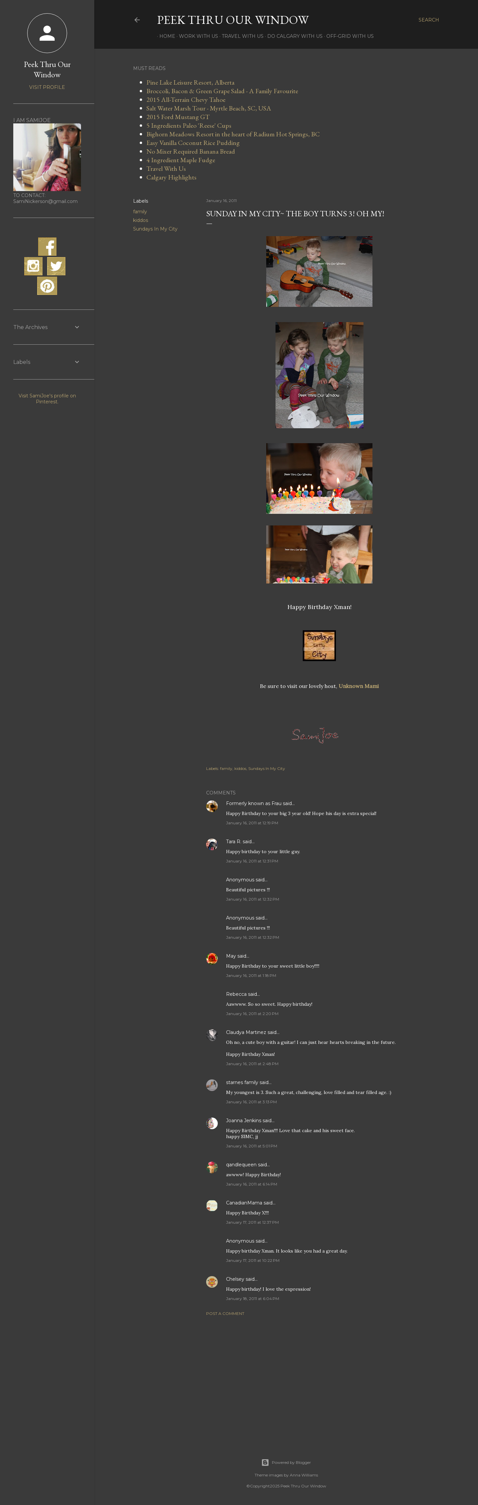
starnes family (242, 1082)
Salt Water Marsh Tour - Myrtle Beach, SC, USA (208, 108)
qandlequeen (241, 1165)
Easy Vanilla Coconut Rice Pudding (193, 142)
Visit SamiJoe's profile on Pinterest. (47, 399)
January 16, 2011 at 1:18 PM (251, 975)
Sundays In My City (155, 229)
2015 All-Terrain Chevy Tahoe (185, 99)
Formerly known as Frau (253, 803)
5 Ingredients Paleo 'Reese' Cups (188, 125)
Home (165, 36)
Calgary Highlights (171, 177)
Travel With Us (240, 36)
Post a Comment (225, 1313)
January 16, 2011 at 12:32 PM (252, 899)
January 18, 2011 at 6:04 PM (252, 1298)
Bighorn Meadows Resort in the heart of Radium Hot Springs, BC (233, 134)
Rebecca (236, 994)
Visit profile (47, 87)
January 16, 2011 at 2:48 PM (252, 1063)
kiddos (140, 220)
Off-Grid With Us (347, 36)
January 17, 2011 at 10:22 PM (252, 1260)
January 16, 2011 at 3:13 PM (251, 1101)
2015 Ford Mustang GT (178, 116)
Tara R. (233, 842)
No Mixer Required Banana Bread (190, 151)
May (231, 956)
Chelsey (235, 1279)
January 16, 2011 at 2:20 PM (252, 1013)
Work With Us (196, 36)
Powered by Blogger (286, 1463)
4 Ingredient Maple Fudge (180, 160)
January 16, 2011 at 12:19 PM (252, 822)
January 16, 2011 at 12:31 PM (252, 860)
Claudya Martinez (246, 1032)
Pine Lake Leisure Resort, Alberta (190, 82)
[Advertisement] (319, 1379)
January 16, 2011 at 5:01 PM (251, 1145)
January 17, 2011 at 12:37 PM (252, 1222)
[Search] (429, 20)
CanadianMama (244, 1203)
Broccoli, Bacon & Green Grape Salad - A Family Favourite (222, 91)
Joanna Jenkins (243, 1121)
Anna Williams (304, 1474)
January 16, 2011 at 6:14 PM (251, 1184)
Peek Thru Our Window (233, 20)
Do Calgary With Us (292, 36)
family (140, 212)
